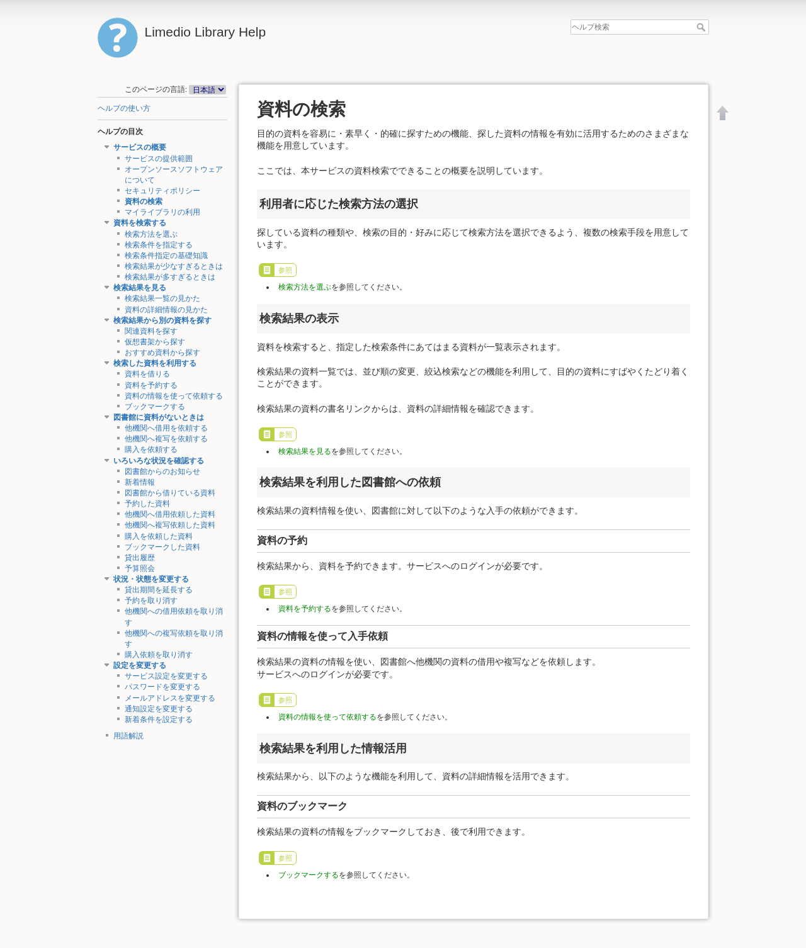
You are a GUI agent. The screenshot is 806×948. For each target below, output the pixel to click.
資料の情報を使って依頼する (174, 396)
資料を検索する (139, 222)
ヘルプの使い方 (124, 108)
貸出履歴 (140, 557)
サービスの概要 (139, 147)
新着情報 (140, 482)
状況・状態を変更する (151, 579)
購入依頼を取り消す (159, 654)
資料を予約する (151, 385)
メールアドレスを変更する (170, 698)
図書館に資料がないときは (158, 417)
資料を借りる (147, 374)
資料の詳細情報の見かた (166, 309)
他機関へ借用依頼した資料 (170, 514)
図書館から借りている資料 (170, 492)
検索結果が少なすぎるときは (174, 266)
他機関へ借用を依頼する (166, 428)
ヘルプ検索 (702, 27)
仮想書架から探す (155, 341)
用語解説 (128, 735)
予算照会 (140, 568)
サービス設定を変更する (166, 676)
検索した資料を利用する (154, 363)
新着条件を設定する (159, 719)
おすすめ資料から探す (162, 352)
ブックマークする (155, 406)
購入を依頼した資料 (159, 536)
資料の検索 (143, 201)
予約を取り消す (151, 600)
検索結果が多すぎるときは (170, 277)
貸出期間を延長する (159, 589)
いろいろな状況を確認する (158, 460)
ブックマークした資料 (162, 547)
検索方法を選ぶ (151, 234)
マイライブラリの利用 (162, 212)
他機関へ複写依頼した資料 (170, 525)
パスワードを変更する (162, 686)
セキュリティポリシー (162, 190)
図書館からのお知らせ (162, 471)
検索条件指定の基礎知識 (166, 255)
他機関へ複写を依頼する (166, 438)
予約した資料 (147, 503)
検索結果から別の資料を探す (162, 320)
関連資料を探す (151, 331)
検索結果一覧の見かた (162, 298)
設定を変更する (139, 665)
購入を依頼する (151, 449)
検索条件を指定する (159, 244)
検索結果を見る (139, 287)
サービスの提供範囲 (159, 158)
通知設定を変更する (159, 708)
